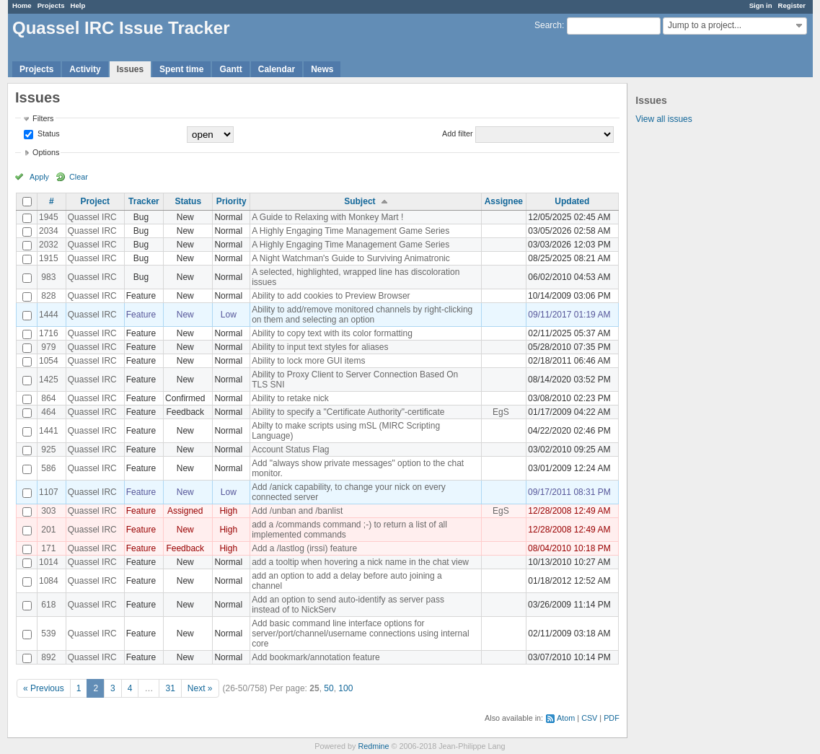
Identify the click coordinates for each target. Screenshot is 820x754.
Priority (231, 201)
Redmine (373, 746)
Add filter (457, 133)
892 (48, 657)
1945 (48, 217)
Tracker (143, 201)
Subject (359, 201)
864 (48, 398)
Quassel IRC (92, 217)
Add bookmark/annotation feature (315, 657)
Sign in (760, 5)
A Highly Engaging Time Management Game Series (350, 231)
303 (48, 511)
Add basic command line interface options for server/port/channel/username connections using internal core (360, 633)
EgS (501, 412)
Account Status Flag (290, 449)
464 (48, 412)
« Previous (43, 688)
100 (345, 688)
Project (95, 201)
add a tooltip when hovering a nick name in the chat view (360, 562)
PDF (612, 718)
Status (47, 133)
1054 (48, 361)
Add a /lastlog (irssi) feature (304, 548)
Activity (84, 69)
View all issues (663, 119)
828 (48, 296)
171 (48, 548)
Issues (130, 69)
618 (48, 605)
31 (170, 688)
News (322, 69)
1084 (48, 581)
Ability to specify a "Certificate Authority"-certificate (348, 412)
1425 (48, 379)
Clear (78, 176)
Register (792, 5)
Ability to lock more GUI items (308, 361)
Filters (42, 118)
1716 (48, 333)
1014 (48, 562)
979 (48, 347)
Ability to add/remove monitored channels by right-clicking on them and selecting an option (362, 314)
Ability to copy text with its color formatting (332, 333)
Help (78, 5)
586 (48, 468)
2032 (48, 245)
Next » (200, 688)
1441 (48, 431)
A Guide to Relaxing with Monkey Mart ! (327, 217)
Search (548, 25)
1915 (48, 258)
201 (48, 530)
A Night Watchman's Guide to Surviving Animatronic (351, 258)
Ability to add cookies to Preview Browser (331, 296)
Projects (51, 5)
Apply (39, 176)
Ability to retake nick (290, 398)
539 (48, 633)
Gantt (230, 69)
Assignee (504, 201)
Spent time (181, 69)
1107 (48, 492)
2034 (48, 231)
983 (48, 277)
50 (328, 688)
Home (22, 5)
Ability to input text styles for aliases (320, 347)
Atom (566, 718)
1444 (48, 315)
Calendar (276, 69)
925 (48, 449)
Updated (572, 201)
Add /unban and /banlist (297, 511)
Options (45, 152)
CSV (589, 718)
